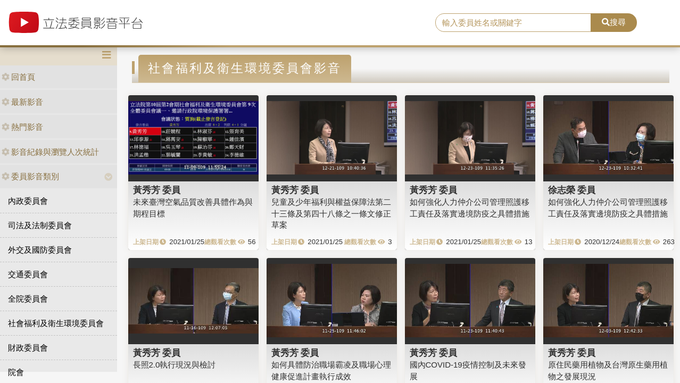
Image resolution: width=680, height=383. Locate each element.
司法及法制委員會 (40, 225)
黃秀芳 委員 (157, 190)
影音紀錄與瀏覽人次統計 (50, 151)
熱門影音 (22, 126)
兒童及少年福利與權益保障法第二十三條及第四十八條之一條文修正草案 (331, 213)
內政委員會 (28, 200)
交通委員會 (28, 274)
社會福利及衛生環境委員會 (56, 323)
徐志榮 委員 (572, 190)
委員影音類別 (30, 176)
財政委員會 (28, 347)
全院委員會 (28, 298)
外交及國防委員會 (40, 249)
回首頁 (18, 76)
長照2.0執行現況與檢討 (174, 364)
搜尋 (614, 22)
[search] (513, 22)
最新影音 (22, 101)
